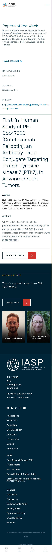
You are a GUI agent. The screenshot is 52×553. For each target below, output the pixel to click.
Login (45, 549)
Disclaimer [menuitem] (12, 495)
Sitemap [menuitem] (11, 523)
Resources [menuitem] (12, 421)
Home (6, 549)
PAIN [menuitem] (9, 455)
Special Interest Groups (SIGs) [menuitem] (21, 474)
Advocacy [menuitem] (12, 435)
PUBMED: (7, 100)
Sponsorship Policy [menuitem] (16, 513)
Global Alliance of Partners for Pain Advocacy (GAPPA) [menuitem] (24, 480)
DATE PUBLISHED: (11, 71)
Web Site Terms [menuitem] (14, 518)
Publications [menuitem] (13, 416)
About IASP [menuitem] (12, 449)
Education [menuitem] (12, 425)
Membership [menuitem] (13, 439)
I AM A (19, 549)
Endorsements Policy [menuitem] (17, 504)
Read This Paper (15, 255)
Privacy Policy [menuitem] (14, 509)
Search (32, 549)
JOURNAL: (7, 85)
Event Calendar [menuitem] (14, 430)
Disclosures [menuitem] (12, 499)
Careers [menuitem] (10, 444)
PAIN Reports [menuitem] (13, 465)
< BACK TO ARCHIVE (12, 61)
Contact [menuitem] (11, 490)
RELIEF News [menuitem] (13, 469)
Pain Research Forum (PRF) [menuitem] (20, 460)
